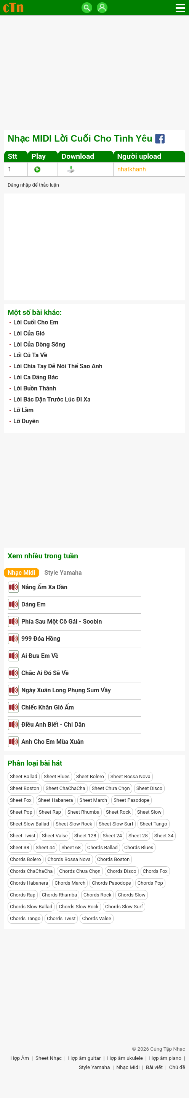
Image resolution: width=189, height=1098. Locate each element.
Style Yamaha (63, 572)
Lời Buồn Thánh (34, 388)
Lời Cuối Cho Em (35, 322)
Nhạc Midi (21, 572)
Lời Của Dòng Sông (39, 344)
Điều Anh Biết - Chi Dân (53, 724)
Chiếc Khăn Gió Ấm (47, 707)
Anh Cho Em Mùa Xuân (52, 741)
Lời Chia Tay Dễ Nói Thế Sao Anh (58, 366)
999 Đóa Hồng (40, 638)
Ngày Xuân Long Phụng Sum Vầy (66, 690)
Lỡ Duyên (26, 421)
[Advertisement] (94, 72)
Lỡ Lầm (23, 410)
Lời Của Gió (29, 333)
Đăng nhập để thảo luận (33, 185)
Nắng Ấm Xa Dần (44, 587)
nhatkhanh (131, 169)
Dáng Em (33, 604)
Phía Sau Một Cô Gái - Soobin (61, 621)
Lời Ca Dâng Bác (35, 377)
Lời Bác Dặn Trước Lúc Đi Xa (52, 399)
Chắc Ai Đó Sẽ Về (45, 673)
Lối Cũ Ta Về (30, 355)
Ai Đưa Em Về (39, 655)
